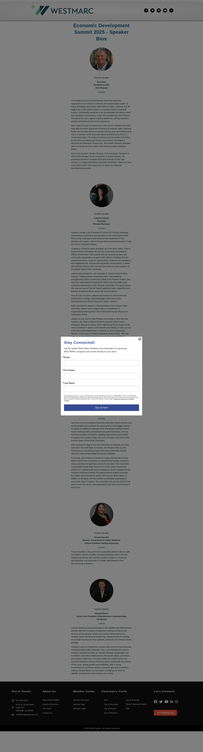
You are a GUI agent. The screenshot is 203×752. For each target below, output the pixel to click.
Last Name (69, 383)
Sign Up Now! (101, 408)
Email (67, 357)
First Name (69, 370)
